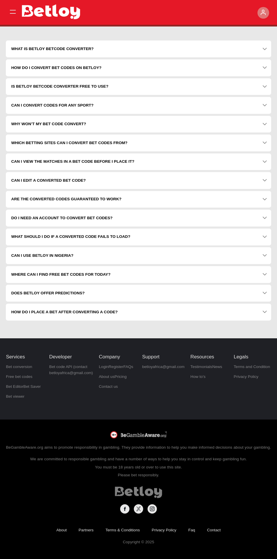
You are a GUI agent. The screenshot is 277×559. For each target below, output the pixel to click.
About (61, 530)
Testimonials (201, 367)
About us (107, 376)
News (217, 367)
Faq (191, 530)
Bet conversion (19, 367)
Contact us (108, 386)
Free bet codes (19, 376)
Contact (214, 530)
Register (115, 367)
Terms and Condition (252, 367)
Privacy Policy (246, 376)
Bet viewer (15, 396)
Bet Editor (14, 386)
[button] (13, 12)
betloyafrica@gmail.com (163, 367)
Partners (86, 530)
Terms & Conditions (123, 530)
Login (103, 367)
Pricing (121, 376)
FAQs (128, 367)
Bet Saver (32, 386)
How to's (198, 376)
